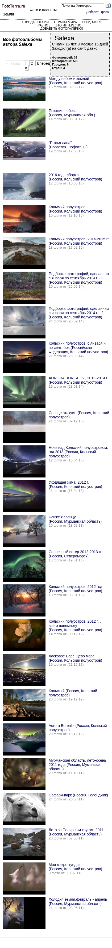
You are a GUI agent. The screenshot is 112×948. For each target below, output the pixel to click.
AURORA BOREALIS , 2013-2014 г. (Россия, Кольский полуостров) (78, 380)
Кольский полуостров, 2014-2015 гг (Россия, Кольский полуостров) (79, 241)
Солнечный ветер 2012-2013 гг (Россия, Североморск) (75, 554)
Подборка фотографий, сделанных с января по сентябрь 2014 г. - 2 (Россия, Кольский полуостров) (79, 312)
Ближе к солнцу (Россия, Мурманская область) (75, 519)
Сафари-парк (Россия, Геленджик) (78, 795)
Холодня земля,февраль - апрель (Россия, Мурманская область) (78, 901)
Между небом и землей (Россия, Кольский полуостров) (75, 80)
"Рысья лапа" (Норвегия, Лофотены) (68, 145)
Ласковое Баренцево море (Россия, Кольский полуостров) (75, 658)
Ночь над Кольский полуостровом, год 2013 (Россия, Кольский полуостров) (78, 451)
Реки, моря (91, 22)
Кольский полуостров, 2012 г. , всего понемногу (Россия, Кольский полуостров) (75, 625)
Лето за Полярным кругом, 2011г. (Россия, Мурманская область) (77, 832)
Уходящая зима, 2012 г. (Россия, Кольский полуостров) (75, 484)
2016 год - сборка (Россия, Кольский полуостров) (75, 177)
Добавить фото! (98, 12)
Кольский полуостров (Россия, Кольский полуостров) (75, 209)
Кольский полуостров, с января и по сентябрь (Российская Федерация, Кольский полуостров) (78, 347)
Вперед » (37, 65)
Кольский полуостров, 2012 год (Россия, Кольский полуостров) (75, 588)
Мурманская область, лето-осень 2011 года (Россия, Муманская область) (77, 764)
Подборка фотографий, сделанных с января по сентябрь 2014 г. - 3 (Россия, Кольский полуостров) (79, 278)
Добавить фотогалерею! (61, 28)
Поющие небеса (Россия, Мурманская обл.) (72, 113)
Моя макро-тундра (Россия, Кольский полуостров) (75, 866)
